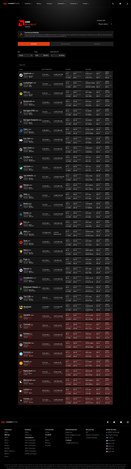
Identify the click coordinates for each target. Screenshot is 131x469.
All (46, 437)
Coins (47, 432)
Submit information (92, 435)
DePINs (7, 448)
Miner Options (9, 451)
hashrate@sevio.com (72, 435)
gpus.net (110, 443)
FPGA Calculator (30, 451)
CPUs (6, 443)
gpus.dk (110, 451)
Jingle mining (112, 435)
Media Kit (68, 437)
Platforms (28, 435)
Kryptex (109, 438)
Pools (6, 456)
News (47, 440)
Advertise (68, 432)
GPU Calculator (30, 443)
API (87, 432)
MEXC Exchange (112, 432)
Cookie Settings (91, 437)
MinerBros (110, 440)
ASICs (6, 440)
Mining (47, 443)
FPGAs (6, 445)
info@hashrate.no (71, 443)
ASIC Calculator (30, 445)
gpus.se (110, 449)
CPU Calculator (30, 448)
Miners (6, 454)
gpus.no (110, 446)
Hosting (48, 445)
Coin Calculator (30, 440)
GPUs (6, 432)
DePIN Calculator (31, 454)
